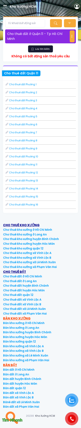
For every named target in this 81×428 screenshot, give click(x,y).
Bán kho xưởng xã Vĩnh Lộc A (23, 346)
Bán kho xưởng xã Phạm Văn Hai (26, 360)
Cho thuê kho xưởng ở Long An (25, 234)
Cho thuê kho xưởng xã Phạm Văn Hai (30, 267)
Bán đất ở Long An (16, 374)
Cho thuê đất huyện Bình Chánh (26, 286)
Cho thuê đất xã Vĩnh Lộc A (22, 300)
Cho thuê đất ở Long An (20, 281)
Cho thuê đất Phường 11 (21, 164)
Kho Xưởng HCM (45, 416)
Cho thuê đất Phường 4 (21, 108)
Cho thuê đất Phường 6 (21, 124)
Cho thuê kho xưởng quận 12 (23, 248)
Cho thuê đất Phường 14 (21, 188)
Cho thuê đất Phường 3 (21, 100)
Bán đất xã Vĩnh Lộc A (18, 393)
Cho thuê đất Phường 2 (21, 92)
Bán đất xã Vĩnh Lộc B (18, 397)
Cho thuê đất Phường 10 (21, 156)
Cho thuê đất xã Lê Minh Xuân (24, 309)
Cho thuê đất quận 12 (18, 295)
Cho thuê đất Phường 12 (21, 172)
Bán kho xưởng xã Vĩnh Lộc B (23, 351)
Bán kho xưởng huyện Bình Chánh (27, 332)
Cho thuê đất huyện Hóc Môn (24, 290)
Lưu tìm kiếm (40, 49)
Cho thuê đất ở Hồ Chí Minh (22, 276)
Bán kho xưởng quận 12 (19, 342)
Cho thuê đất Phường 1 (21, 84)
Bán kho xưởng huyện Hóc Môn (25, 337)
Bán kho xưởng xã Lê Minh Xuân (25, 356)
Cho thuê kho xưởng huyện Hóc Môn (29, 244)
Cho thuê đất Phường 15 (21, 196)
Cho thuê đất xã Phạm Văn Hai (25, 314)
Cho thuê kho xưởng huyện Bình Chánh (31, 239)
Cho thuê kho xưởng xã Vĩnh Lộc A (27, 253)
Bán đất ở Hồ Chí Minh (18, 370)
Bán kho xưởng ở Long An (21, 328)
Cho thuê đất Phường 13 (21, 180)
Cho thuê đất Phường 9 (21, 148)
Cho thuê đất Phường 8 (21, 140)
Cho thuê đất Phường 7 (21, 132)
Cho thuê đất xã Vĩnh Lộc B (22, 304)
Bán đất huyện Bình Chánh (22, 379)
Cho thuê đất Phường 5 (21, 116)
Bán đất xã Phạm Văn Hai (21, 407)
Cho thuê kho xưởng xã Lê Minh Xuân (29, 262)
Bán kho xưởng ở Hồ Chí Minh (23, 323)
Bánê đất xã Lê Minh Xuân (21, 402)
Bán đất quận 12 (14, 388)
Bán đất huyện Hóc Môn (20, 384)
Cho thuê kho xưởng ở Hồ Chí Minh (27, 230)
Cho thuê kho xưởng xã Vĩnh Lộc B (27, 258)
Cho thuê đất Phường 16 (21, 204)
